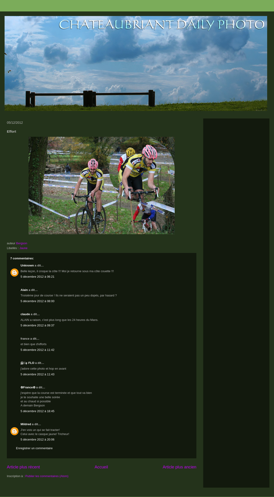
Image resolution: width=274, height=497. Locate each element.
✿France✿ (28, 387)
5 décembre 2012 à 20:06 (37, 439)
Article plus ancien (179, 467)
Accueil (101, 467)
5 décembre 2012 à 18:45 (37, 411)
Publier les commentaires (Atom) (46, 476)
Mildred (26, 424)
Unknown (27, 265)
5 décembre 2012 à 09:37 (37, 325)
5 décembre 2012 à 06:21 (37, 276)
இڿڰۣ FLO (27, 363)
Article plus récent (23, 467)
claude (25, 314)
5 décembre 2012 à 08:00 (37, 301)
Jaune (23, 248)
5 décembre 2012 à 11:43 (37, 374)
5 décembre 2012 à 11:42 (37, 350)
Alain (24, 290)
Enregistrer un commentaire (34, 448)
